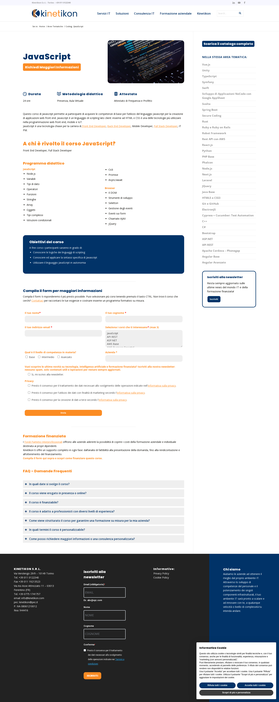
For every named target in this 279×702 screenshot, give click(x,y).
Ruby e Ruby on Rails (216, 127)
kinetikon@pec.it (28, 602)
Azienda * (111, 352)
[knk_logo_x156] (54, 13)
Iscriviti (214, 299)
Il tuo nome (33, 313)
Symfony (208, 82)
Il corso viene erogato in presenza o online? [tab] (55, 493)
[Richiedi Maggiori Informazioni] (52, 67)
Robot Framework (214, 133)
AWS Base (144, 344)
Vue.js (206, 64)
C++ (204, 221)
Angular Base (211, 256)
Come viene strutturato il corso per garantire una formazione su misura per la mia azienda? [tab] (87, 521)
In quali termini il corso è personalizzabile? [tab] (55, 530)
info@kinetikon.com (32, 598)
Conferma (89, 644)
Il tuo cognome (115, 313)
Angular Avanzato (214, 262)
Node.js (207, 168)
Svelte (206, 104)
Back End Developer (119, 126)
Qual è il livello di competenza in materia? (50, 352)
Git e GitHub (210, 203)
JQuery (206, 186)
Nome (87, 607)
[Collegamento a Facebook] (244, 2)
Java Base (208, 192)
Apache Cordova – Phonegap (221, 250)
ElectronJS (209, 209)
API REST (144, 337)
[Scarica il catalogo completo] (228, 44)
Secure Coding (211, 115)
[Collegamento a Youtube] (239, 2)
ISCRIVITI (92, 676)
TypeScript (209, 76)
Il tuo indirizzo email (38, 327)
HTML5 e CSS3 (211, 198)
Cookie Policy (161, 577)
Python (207, 150)
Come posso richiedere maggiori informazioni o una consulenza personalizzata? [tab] (80, 539)
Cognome (89, 626)
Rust (205, 121)
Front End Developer (93, 126)
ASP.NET (144, 340)
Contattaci (37, 300)
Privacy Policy (161, 573)
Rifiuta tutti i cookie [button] (217, 685)
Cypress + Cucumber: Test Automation (228, 215)
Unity (206, 70)
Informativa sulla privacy (162, 385)
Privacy (29, 381)
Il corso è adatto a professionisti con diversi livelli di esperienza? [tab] (69, 511)
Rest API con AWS (213, 139)
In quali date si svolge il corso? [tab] (47, 484)
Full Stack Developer (165, 126)
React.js (207, 145)
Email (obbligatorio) (94, 584)
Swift (205, 88)
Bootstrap (208, 233)
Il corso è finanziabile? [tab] (41, 502)
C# (204, 227)
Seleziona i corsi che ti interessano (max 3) (132, 327)
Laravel (207, 180)
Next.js (207, 174)
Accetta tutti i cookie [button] (255, 685)
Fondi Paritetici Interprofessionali (43, 442)
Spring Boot (210, 109)
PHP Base (208, 156)
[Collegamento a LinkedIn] (233, 2)
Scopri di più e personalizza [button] (236, 692)
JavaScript (144, 333)
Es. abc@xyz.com (93, 600)
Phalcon (207, 162)
